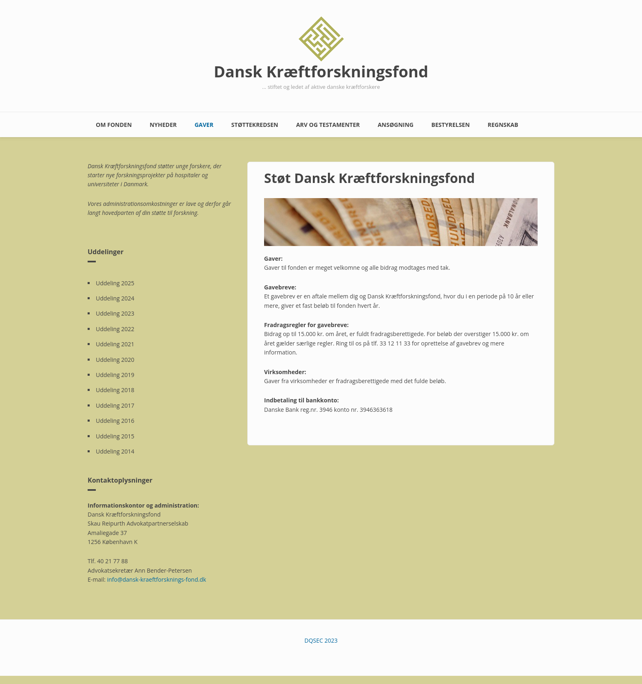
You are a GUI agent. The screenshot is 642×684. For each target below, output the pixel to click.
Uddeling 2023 (115, 313)
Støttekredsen (254, 125)
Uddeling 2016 (115, 420)
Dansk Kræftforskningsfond (321, 71)
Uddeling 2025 (115, 283)
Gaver (203, 125)
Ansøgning (396, 125)
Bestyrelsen (451, 125)
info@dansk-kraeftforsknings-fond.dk (156, 579)
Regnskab (503, 125)
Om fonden (114, 125)
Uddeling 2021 (115, 344)
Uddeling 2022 (115, 329)
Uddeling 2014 (115, 451)
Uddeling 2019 (115, 375)
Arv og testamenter (328, 125)
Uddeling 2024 (115, 298)
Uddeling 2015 (115, 436)
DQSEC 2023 (321, 640)
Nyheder (162, 125)
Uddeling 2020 (115, 359)
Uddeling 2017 (115, 405)
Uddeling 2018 (115, 390)
